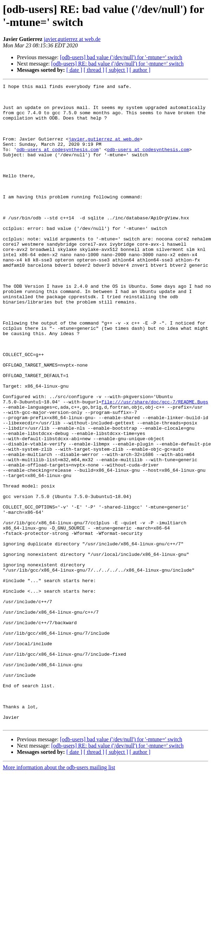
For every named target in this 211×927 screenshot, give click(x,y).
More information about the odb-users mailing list (59, 896)
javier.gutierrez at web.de (72, 39)
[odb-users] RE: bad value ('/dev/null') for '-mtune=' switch (117, 64)
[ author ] (140, 70)
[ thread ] (94, 70)
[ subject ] (117, 70)
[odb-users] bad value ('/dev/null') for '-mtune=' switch (121, 57)
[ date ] (74, 70)
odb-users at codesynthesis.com (58, 163)
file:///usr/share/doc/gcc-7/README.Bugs (154, 466)
